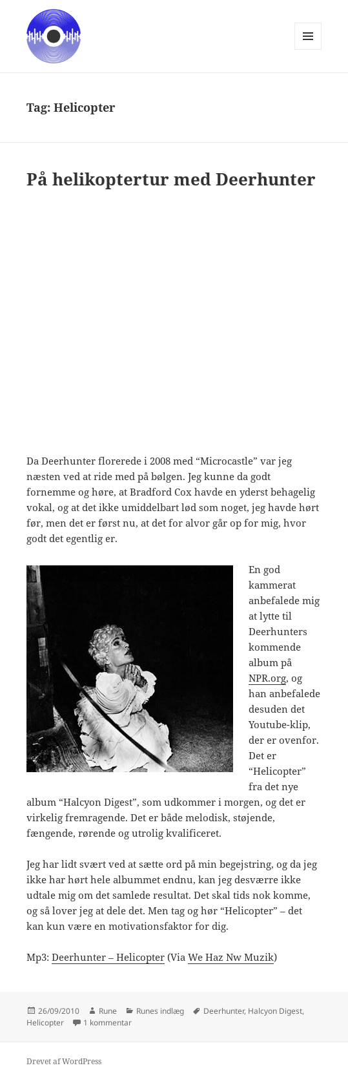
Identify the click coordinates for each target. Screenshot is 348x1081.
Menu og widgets (308, 49)
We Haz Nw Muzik (231, 956)
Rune (108, 1010)
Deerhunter (223, 1010)
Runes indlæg (160, 1010)
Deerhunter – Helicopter (108, 956)
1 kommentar (107, 1022)
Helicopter (45, 1022)
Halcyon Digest (275, 1010)
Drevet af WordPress (63, 1061)
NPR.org (267, 677)
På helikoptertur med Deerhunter (171, 179)
